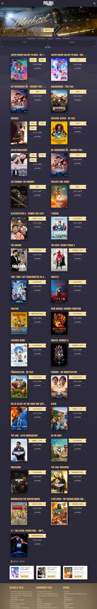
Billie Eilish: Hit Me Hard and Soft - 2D (47, 608)
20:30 (31, 160)
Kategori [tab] (71, 42)
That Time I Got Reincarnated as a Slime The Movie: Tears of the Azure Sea (47, 596)
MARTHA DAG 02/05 (37, 314)
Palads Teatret (48, 2)
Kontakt (58, 38)
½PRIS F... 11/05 (77, 409)
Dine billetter (66, 38)
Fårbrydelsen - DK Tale (43, 606)
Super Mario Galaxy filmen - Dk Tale (20, 592)
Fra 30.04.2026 (37, 282)
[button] (4, 32)
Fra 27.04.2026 (77, 218)
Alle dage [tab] (48, 46)
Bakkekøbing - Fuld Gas (17, 600)
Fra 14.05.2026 (77, 440)
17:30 (40, 123)
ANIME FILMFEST (69, 608)
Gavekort (50, 38)
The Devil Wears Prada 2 (44, 592)
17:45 (74, 60)
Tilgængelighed (68, 600)
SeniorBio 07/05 (77, 377)
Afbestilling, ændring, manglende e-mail (75, 594)
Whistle (39, 600)
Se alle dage (37, 64)
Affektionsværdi (15, 606)
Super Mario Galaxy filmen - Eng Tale (21, 594)
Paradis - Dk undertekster (44, 604)
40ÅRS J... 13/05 (37, 440)
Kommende (41, 38)
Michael (12, 602)
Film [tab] (24, 42)
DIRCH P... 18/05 (37, 504)
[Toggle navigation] (2, 3)
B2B (65, 602)
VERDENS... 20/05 (77, 504)
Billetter (24, 576)
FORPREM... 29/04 (77, 250)
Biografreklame (68, 604)
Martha (39, 602)
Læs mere (37, 68)
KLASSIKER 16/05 (77, 472)
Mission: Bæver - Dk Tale (17, 604)
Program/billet (31, 38)
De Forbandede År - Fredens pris (19, 608)
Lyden (65, 596)
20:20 (31, 128)
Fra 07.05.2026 (77, 314)
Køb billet (48, 30)
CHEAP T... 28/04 (37, 218)
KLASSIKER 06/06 (37, 536)
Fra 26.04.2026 (37, 250)
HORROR (66, 606)
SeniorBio (67, 592)
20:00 (33, 187)
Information (67, 598)
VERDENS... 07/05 (77, 345)
